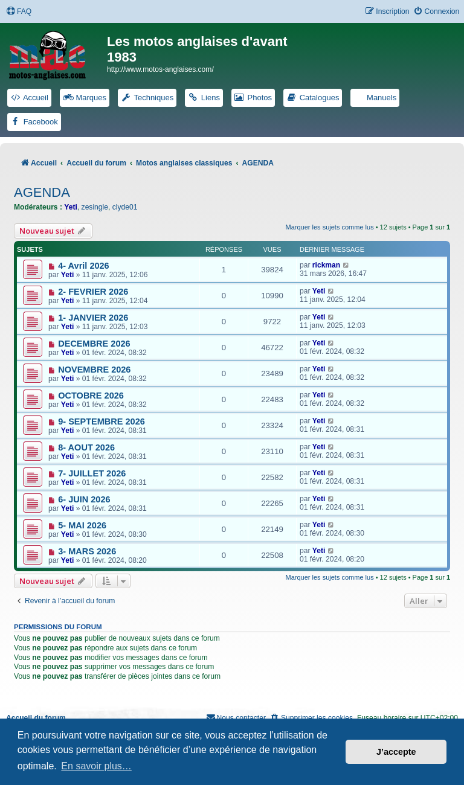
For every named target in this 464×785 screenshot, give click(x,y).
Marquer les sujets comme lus (330, 227)
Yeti (70, 207)
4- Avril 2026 (83, 266)
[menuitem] (18, 12)
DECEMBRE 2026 (94, 343)
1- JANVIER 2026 (93, 317)
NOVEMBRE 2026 (94, 369)
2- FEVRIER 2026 (93, 291)
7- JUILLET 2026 (92, 473)
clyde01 (125, 207)
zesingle (95, 207)
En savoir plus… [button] (96, 766)
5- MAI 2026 (82, 525)
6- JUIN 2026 (84, 499)
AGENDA (42, 192)
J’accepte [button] (396, 752)
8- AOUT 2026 (86, 447)
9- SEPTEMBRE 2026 (101, 421)
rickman (326, 265)
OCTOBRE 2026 (91, 395)
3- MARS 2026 (87, 551)
